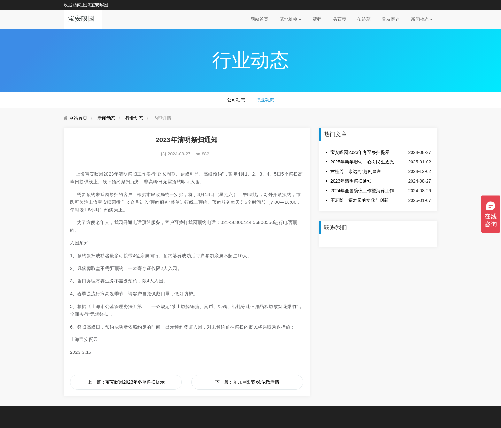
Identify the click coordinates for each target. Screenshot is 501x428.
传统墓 (364, 19)
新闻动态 (422, 19)
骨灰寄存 (391, 19)
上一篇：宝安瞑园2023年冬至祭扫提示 (126, 381)
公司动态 (236, 99)
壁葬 (316, 19)
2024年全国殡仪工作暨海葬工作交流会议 (364, 190)
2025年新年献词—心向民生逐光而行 (364, 161)
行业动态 (265, 99)
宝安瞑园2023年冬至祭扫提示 (359, 152)
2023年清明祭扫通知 (351, 181)
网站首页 (259, 19)
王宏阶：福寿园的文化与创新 (359, 200)
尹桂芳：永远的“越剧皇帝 (355, 171)
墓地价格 (290, 19)
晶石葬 (339, 19)
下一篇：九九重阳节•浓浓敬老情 (247, 381)
